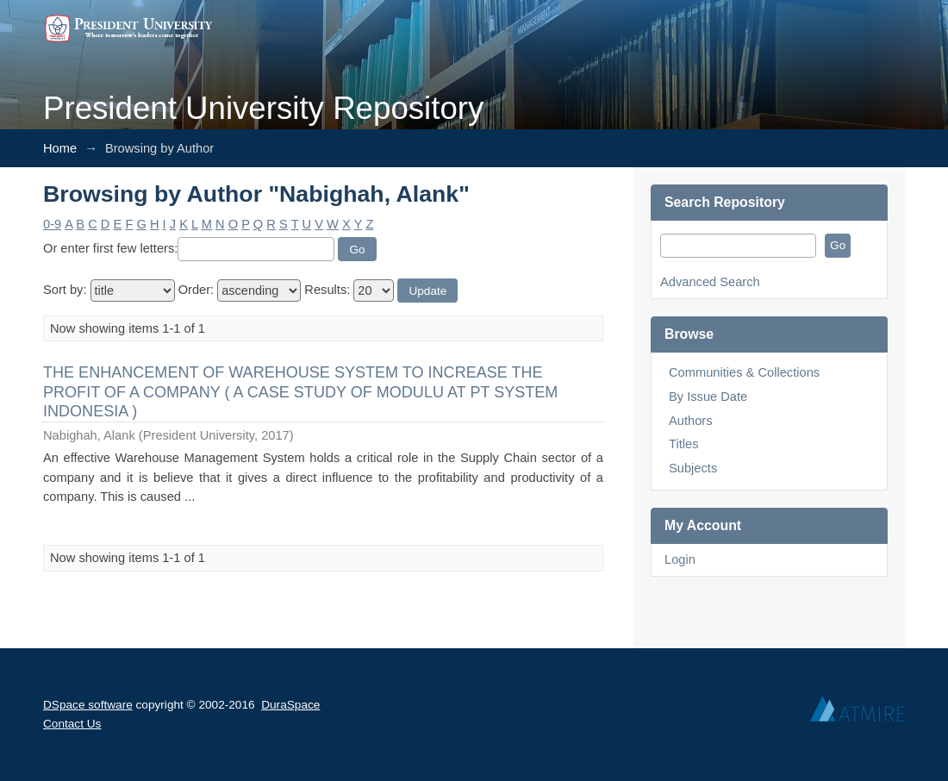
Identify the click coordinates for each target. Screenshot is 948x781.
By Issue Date (708, 396)
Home (60, 148)
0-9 (52, 224)
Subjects (693, 468)
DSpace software (88, 704)
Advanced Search (710, 282)
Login (679, 559)
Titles (683, 444)
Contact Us (72, 723)
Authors (691, 421)
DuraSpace (290, 704)
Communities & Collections (744, 372)
